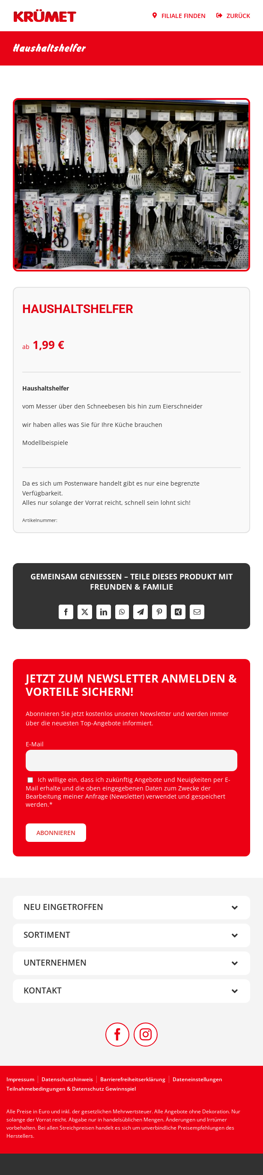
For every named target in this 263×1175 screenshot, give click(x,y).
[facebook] (117, 1035)
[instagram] (146, 1035)
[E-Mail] (197, 611)
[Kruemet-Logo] (45, 11)
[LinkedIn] (103, 611)
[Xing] (178, 611)
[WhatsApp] (122, 611)
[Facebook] (66, 611)
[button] (131, 907)
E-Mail (35, 744)
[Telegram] (140, 611)
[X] (84, 611)
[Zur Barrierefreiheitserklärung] (134, 1079)
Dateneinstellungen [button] (197, 1079)
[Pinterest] (159, 611)
